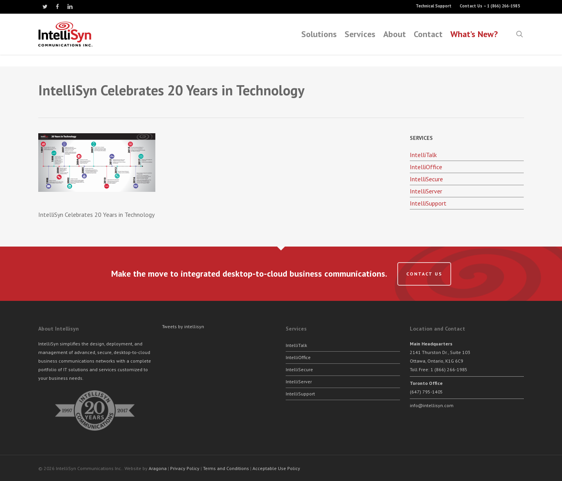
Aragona (158, 468)
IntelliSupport (428, 203)
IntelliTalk (423, 155)
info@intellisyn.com (432, 405)
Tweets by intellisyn (183, 326)
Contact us (424, 274)
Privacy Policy (184, 468)
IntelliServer (426, 191)
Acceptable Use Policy (276, 468)
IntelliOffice (426, 167)
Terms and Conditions (226, 468)
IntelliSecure (426, 179)
